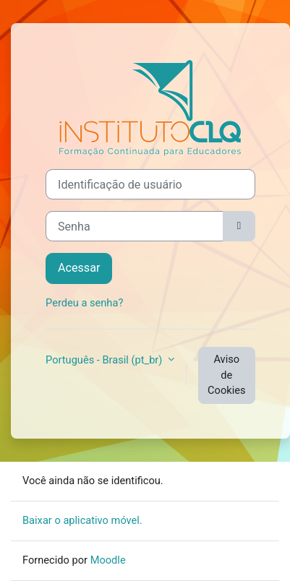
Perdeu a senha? (84, 302)
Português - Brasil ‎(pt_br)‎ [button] (105, 359)
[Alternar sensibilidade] (239, 226)
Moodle (108, 560)
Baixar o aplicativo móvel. (82, 520)
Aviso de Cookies (226, 375)
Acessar (79, 268)
